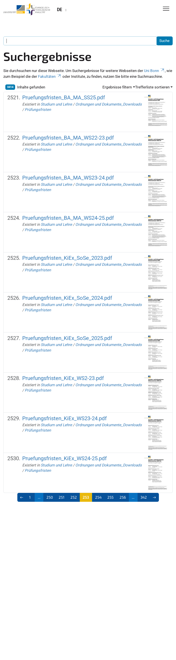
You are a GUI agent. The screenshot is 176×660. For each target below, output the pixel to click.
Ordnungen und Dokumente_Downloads (108, 104)
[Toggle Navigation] (166, 9)
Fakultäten (50, 76)
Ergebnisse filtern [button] (117, 87)
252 (73, 497)
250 (49, 497)
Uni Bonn (154, 70)
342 (143, 497)
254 (98, 497)
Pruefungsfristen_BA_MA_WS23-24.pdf (68, 178)
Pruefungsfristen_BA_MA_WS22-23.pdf (68, 138)
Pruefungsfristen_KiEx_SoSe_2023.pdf (67, 258)
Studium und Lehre (56, 104)
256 (123, 497)
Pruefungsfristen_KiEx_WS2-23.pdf (63, 378)
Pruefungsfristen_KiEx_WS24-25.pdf (64, 458)
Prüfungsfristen (38, 109)
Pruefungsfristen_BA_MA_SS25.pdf (63, 97)
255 (110, 497)
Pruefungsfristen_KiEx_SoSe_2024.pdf (67, 298)
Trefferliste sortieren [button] (152, 87)
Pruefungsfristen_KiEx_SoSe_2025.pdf (67, 338)
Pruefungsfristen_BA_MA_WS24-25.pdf (68, 218)
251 (61, 497)
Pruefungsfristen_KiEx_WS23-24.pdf (64, 418)
